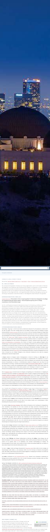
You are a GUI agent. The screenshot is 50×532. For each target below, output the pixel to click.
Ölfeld (16, 350)
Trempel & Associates (13, 332)
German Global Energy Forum (38, 281)
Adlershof (45, 389)
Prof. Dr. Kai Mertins (43, 381)
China (29, 281)
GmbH (29, 448)
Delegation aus (23, 337)
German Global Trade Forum (14, 281)
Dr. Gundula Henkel (20, 373)
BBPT (20, 463)
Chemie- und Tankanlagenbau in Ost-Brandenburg (11, 342)
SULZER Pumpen (16, 439)
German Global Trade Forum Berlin (9, 376)
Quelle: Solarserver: (6, 299)
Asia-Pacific (24, 281)
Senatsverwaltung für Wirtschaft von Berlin (18, 389)
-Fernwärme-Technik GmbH (35, 363)
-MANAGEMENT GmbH (25, 390)
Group (11, 337)
